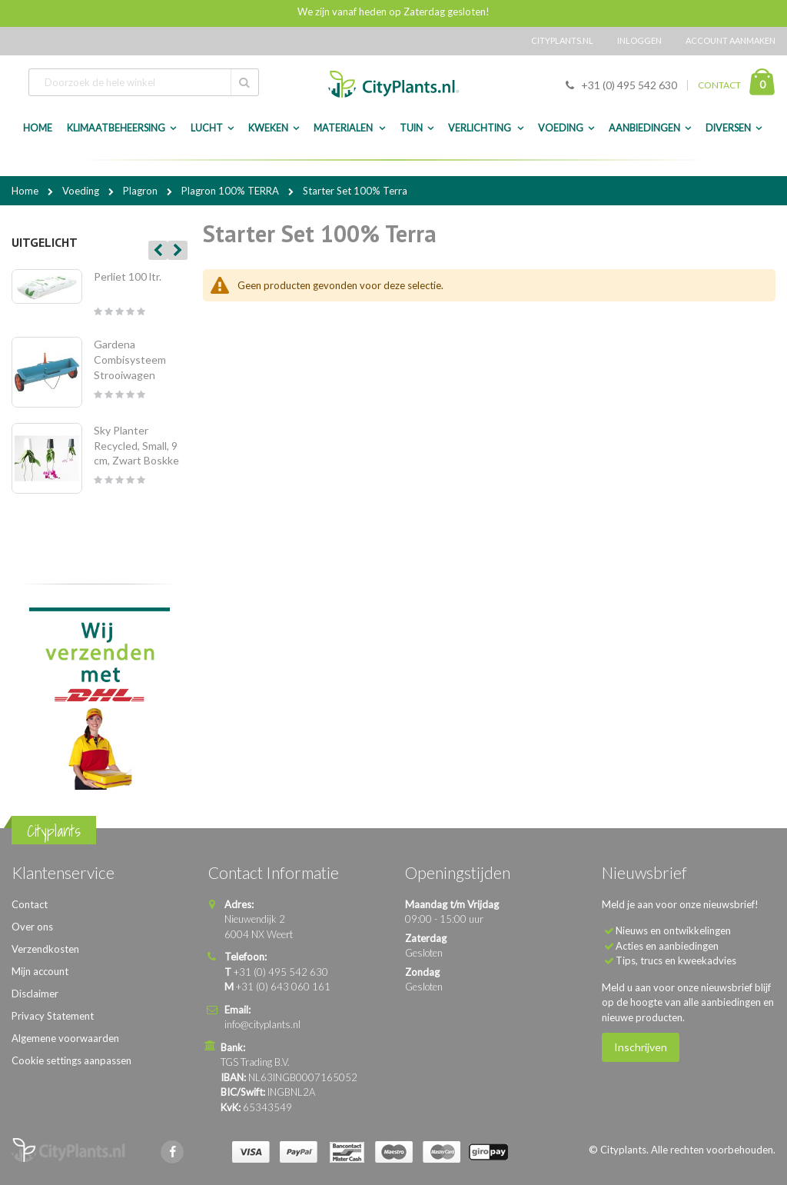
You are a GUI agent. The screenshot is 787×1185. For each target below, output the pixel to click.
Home (26, 191)
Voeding (560, 128)
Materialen (344, 128)
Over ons (32, 926)
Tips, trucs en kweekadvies (676, 960)
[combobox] (143, 82)
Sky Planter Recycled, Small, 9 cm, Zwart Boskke (136, 445)
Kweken (268, 128)
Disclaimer (35, 993)
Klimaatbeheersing (116, 128)
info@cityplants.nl (262, 1024)
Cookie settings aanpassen (71, 1060)
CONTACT (719, 85)
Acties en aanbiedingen (667, 946)
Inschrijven (640, 1047)
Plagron (141, 191)
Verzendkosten (45, 949)
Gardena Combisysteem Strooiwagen (130, 359)
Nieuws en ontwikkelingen (673, 930)
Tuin (411, 128)
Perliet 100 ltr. (127, 276)
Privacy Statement (53, 1016)
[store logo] (393, 84)
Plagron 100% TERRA (231, 191)
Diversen (728, 128)
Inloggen (639, 40)
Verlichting (480, 128)
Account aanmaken (730, 40)
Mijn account (40, 971)
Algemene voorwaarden (65, 1038)
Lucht (207, 128)
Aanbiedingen (644, 128)
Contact (30, 904)
